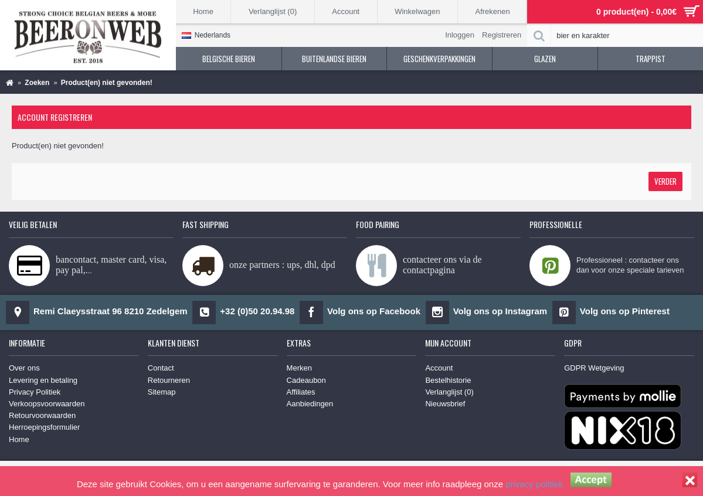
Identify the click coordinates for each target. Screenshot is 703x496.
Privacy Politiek (34, 392)
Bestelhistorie (448, 380)
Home (19, 439)
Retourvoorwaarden (42, 415)
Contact (161, 367)
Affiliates (301, 392)
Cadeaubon (306, 380)
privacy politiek (534, 484)
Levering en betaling (43, 380)
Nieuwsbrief (445, 403)
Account (439, 367)
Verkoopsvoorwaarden (46, 403)
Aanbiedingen (310, 403)
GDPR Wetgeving (594, 367)
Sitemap (162, 392)
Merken (299, 367)
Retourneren (169, 380)
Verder (665, 181)
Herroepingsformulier (44, 427)
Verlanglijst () (449, 392)
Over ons (24, 367)
